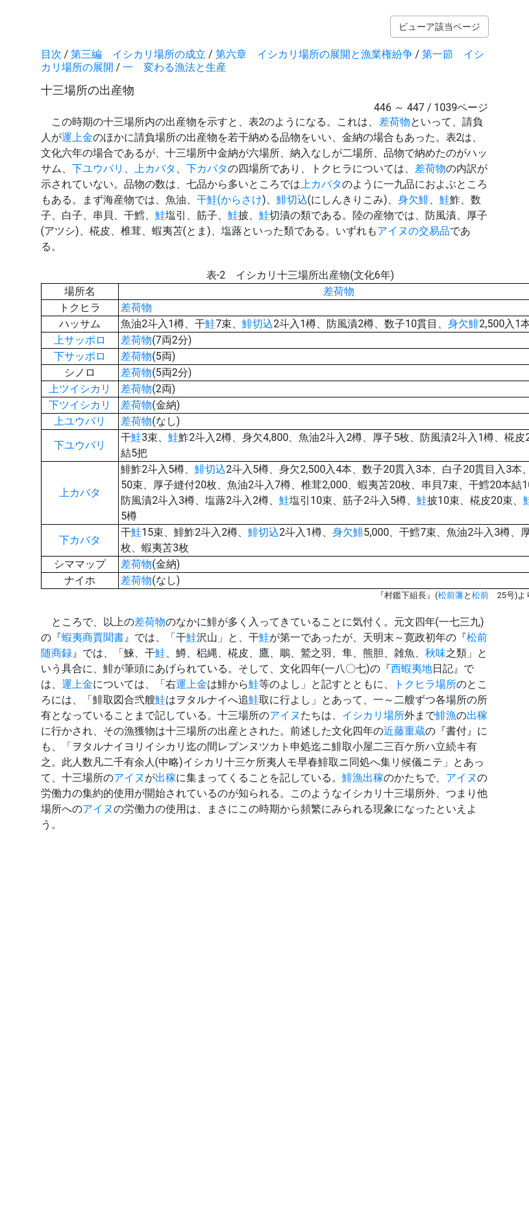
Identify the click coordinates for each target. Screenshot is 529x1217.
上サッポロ (80, 340)
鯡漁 (446, 715)
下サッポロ (80, 356)
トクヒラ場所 (425, 684)
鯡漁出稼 (363, 778)
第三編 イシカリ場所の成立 (138, 54)
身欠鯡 (413, 200)
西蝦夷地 (411, 668)
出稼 (477, 715)
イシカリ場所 (373, 715)
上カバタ (155, 168)
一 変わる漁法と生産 (175, 67)
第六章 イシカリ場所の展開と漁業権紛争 (314, 54)
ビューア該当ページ (439, 26)
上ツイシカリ (80, 389)
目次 (51, 54)
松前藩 (450, 595)
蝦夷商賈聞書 (93, 637)
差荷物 (394, 122)
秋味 (435, 653)
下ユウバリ (98, 168)
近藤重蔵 (404, 731)
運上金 (77, 137)
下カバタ (207, 168)
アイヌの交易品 (413, 231)
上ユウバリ (80, 421)
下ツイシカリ (80, 405)
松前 (480, 595)
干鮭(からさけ (229, 200)
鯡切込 (292, 200)
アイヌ (285, 715)
